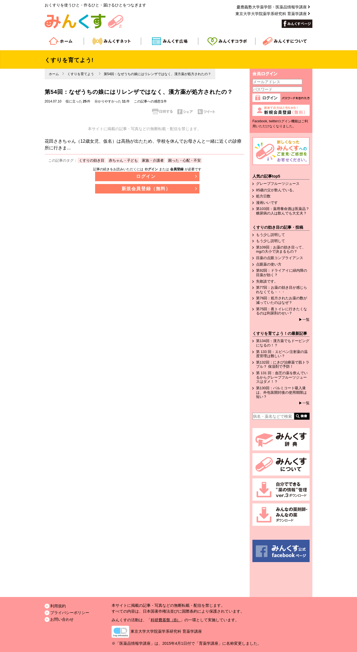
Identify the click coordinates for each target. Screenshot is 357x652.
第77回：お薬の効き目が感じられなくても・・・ (281, 289)
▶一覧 (304, 319)
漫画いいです (267, 202)
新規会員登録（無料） (146, 188)
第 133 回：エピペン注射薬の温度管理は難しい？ (282, 354)
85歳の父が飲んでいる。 (276, 190)
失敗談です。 (267, 281)
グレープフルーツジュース (278, 183)
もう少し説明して (270, 235)
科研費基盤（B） (165, 620)
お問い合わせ (62, 619)
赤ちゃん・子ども (123, 160)
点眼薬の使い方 (268, 264)
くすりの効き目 (91, 160)
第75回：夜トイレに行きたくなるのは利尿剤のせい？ (281, 311)
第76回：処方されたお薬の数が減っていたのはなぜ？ (281, 300)
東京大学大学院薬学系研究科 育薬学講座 (166, 631)
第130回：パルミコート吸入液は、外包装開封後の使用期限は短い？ (281, 392)
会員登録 (177, 169)
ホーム (54, 74)
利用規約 (58, 606)
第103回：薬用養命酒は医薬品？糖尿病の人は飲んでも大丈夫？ (282, 211)
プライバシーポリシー (69, 612)
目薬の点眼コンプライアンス (279, 258)
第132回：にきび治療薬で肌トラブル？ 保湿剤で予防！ (282, 364)
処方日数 (263, 196)
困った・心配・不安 (184, 160)
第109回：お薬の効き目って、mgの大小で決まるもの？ (281, 249)
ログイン (151, 169)
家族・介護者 (153, 160)
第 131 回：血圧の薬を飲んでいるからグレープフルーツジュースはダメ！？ (282, 377)
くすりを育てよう (80, 74)
